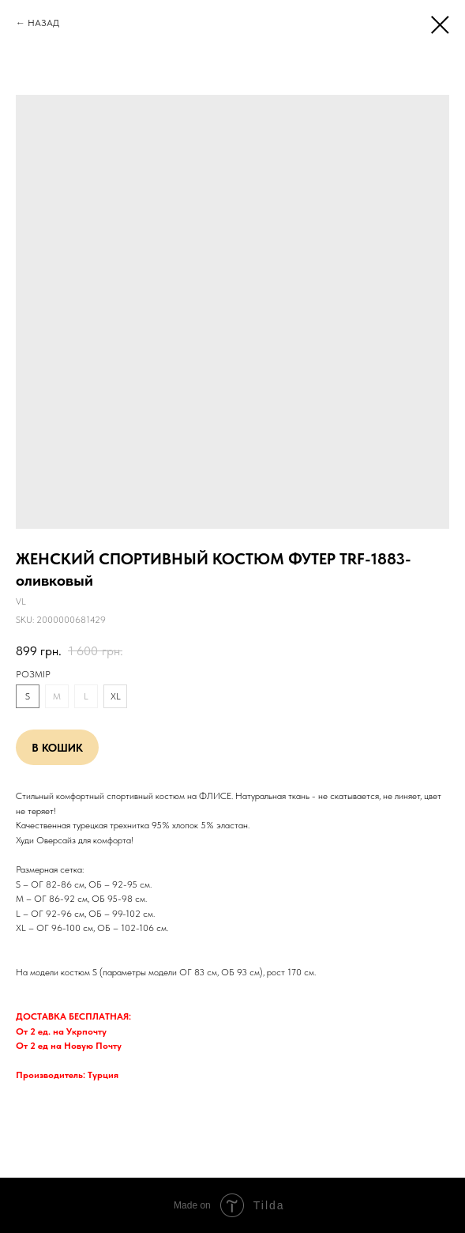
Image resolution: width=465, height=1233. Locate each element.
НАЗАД (43, 22)
